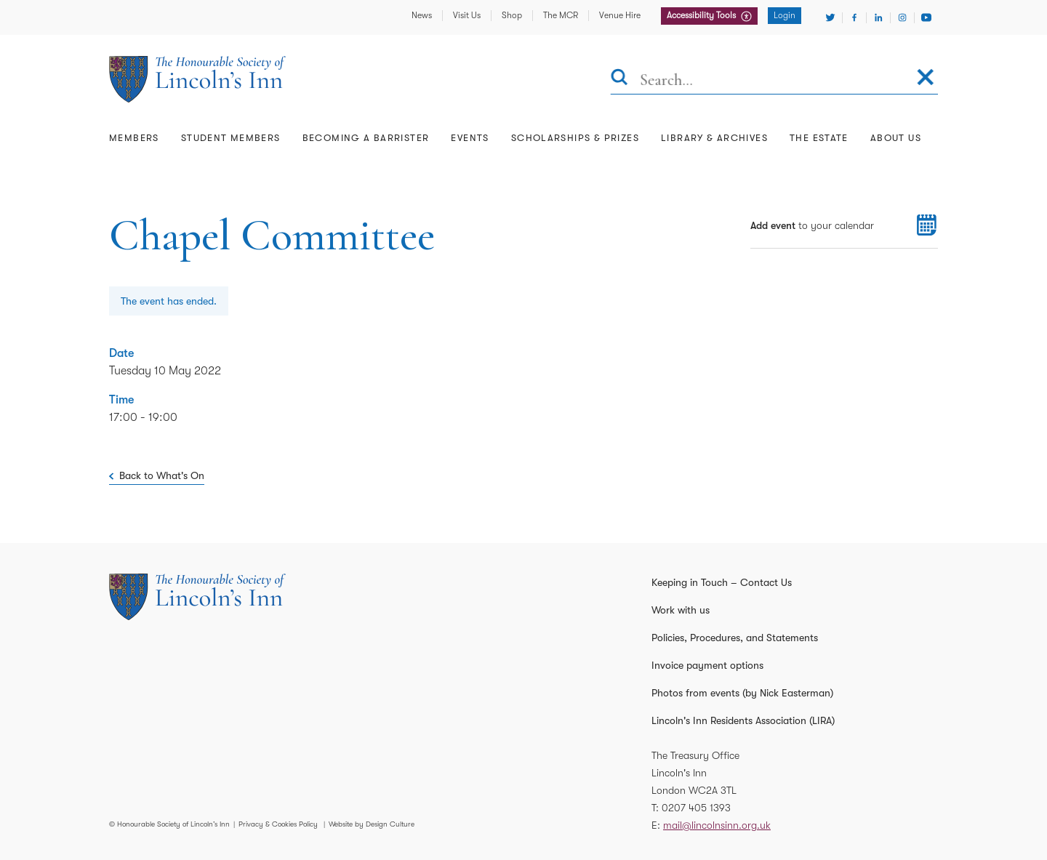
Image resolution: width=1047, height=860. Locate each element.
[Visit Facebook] (854, 17)
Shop (512, 15)
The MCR (560, 15)
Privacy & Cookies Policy (278, 824)
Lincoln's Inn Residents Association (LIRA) (743, 720)
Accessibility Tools (702, 15)
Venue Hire (620, 15)
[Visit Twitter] (830, 17)
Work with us (680, 610)
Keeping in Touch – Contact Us (721, 582)
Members (134, 137)
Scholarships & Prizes (575, 137)
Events (470, 137)
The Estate (819, 137)
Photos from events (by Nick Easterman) (742, 693)
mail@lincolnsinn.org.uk (717, 825)
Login (784, 15)
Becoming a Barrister (366, 137)
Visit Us (467, 15)
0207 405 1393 (696, 807)
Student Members (231, 137)
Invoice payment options (707, 665)
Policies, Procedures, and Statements (734, 637)
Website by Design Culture (371, 824)
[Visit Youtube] (926, 17)
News (422, 15)
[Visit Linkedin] (878, 17)
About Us (895, 137)
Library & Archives (714, 137)
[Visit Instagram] (902, 17)
